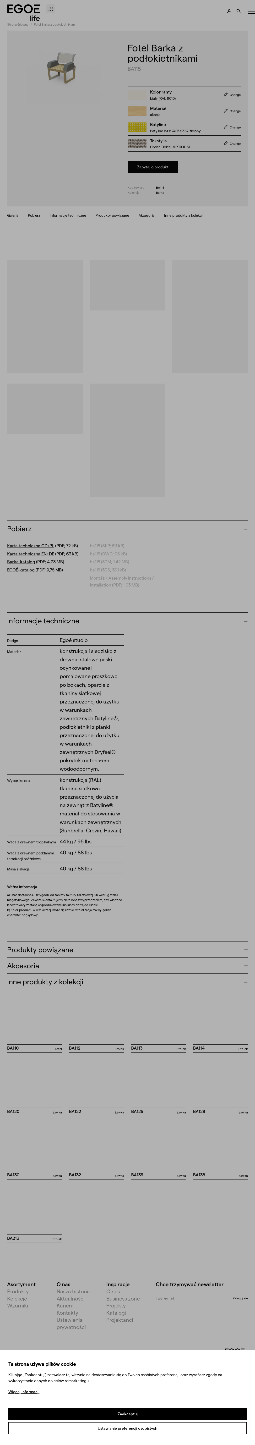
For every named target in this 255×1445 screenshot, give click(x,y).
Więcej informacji (23, 1391)
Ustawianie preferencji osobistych (127, 1428)
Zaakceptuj (128, 1414)
